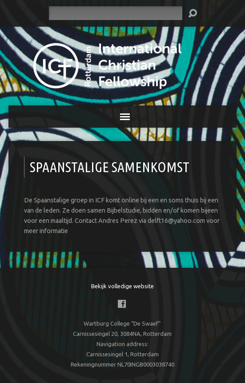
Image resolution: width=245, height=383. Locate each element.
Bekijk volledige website (122, 286)
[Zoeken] (115, 13)
